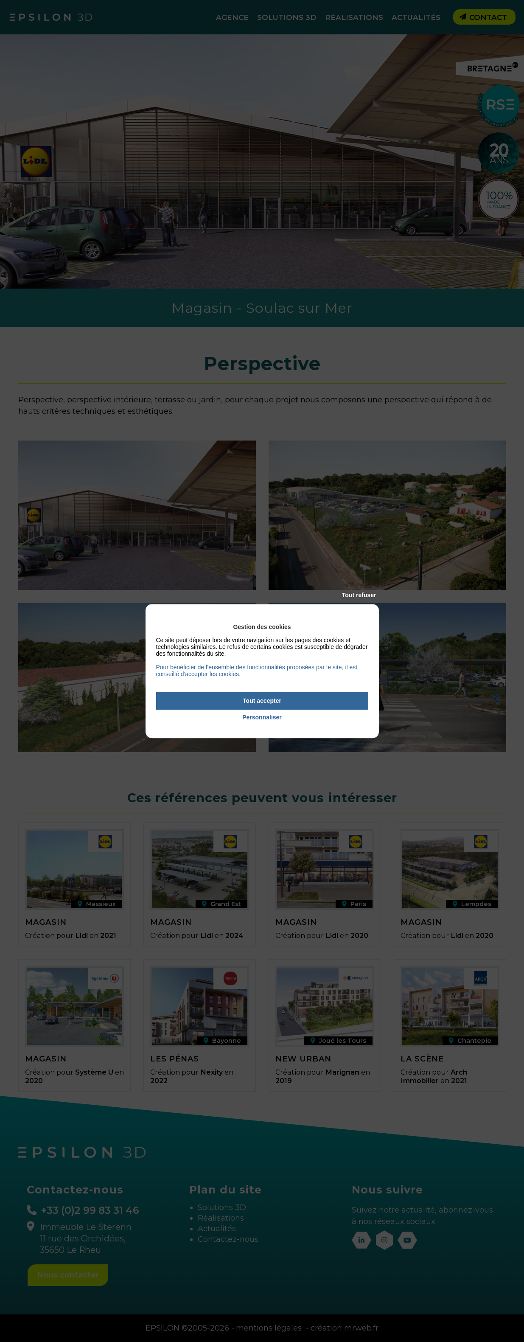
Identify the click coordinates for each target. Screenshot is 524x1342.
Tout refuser (359, 595)
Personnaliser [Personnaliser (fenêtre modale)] (262, 717)
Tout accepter (262, 700)
